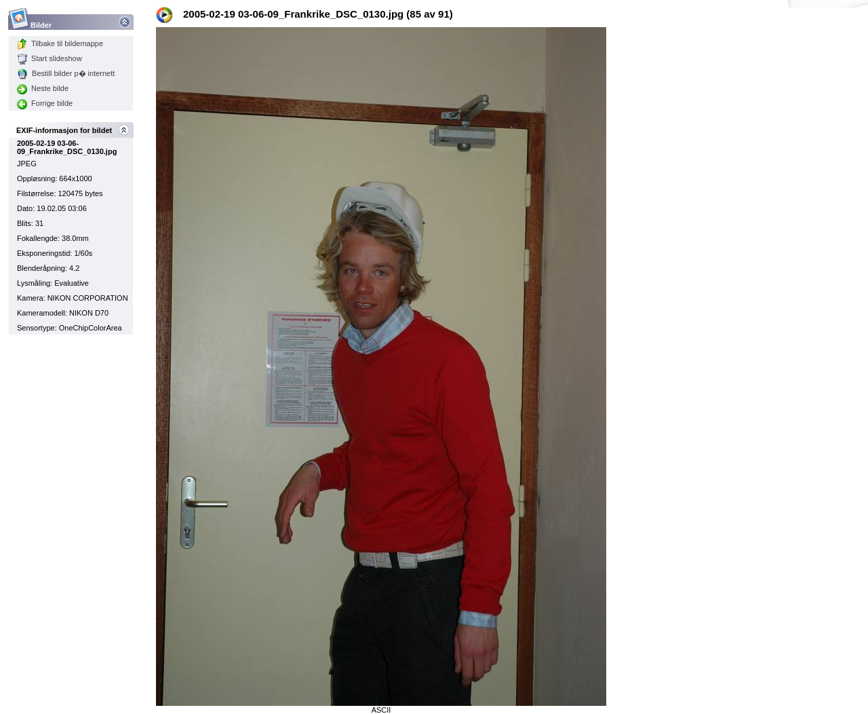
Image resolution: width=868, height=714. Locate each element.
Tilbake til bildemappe (60, 43)
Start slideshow (49, 58)
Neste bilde (42, 88)
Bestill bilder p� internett (66, 73)
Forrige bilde (45, 103)
